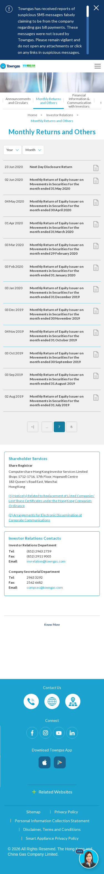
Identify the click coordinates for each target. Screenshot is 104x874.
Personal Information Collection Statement (52, 820)
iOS (44, 761)
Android (59, 761)
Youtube (59, 733)
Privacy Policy (66, 811)
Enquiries (52, 701)
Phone (31, 701)
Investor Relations (60, 115)
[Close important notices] (96, 8)
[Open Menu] (97, 66)
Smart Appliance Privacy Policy (52, 838)
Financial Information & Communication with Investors (79, 100)
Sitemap (33, 811)
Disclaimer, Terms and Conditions (52, 829)
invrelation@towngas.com (46, 561)
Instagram (45, 733)
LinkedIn (72, 733)
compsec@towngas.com (45, 587)
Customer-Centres (72, 701)
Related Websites (55, 791)
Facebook (32, 733)
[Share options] (87, 66)
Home (33, 115)
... (47, 427)
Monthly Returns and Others (48, 100)
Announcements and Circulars (18, 100)
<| (32, 427)
